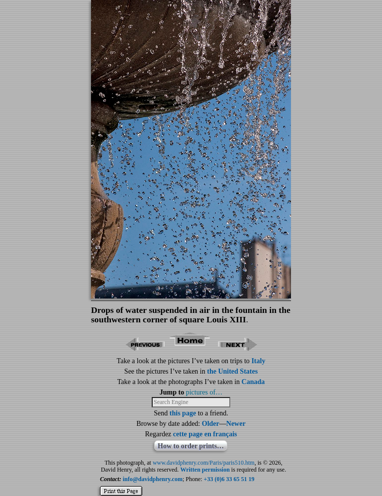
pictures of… (204, 392)
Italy (258, 361)
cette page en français (205, 434)
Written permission (204, 469)
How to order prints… (191, 446)
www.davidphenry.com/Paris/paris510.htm (204, 462)
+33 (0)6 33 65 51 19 (229, 479)
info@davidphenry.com (153, 479)
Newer (236, 423)
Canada (253, 382)
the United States (232, 371)
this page (183, 413)
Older (210, 423)
